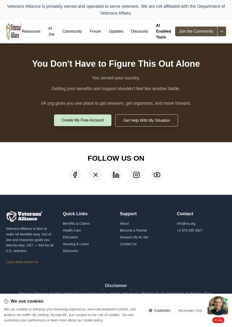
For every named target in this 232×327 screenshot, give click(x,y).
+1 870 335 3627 (190, 230)
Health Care (72, 230)
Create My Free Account (83, 120)
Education (70, 237)
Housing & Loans (76, 244)
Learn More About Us (22, 262)
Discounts (139, 31)
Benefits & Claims (76, 223)
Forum (95, 31)
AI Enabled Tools (163, 31)
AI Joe (51, 31)
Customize (159, 310)
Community (72, 31)
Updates (116, 31)
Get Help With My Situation (146, 120)
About (124, 223)
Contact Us (128, 244)
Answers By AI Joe (134, 237)
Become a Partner (133, 230)
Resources (31, 31)
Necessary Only (190, 310)
